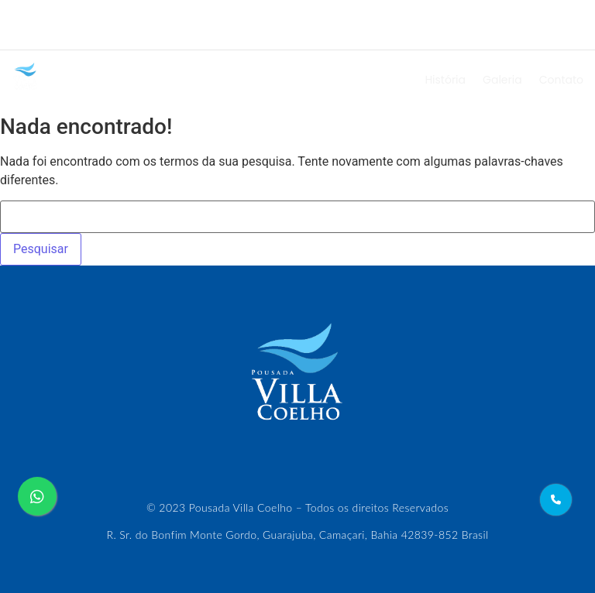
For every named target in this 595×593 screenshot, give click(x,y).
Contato (561, 79)
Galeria (502, 79)
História (445, 79)
